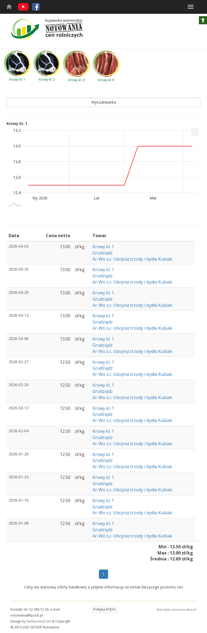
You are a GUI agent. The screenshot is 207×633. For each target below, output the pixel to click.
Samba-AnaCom (38, 621)
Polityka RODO (104, 609)
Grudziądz (102, 253)
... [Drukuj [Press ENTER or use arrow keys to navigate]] (195, 131)
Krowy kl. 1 (103, 247)
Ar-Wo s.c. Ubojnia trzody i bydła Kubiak (132, 259)
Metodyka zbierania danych (176, 609)
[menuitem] (195, 132)
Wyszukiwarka (103, 102)
